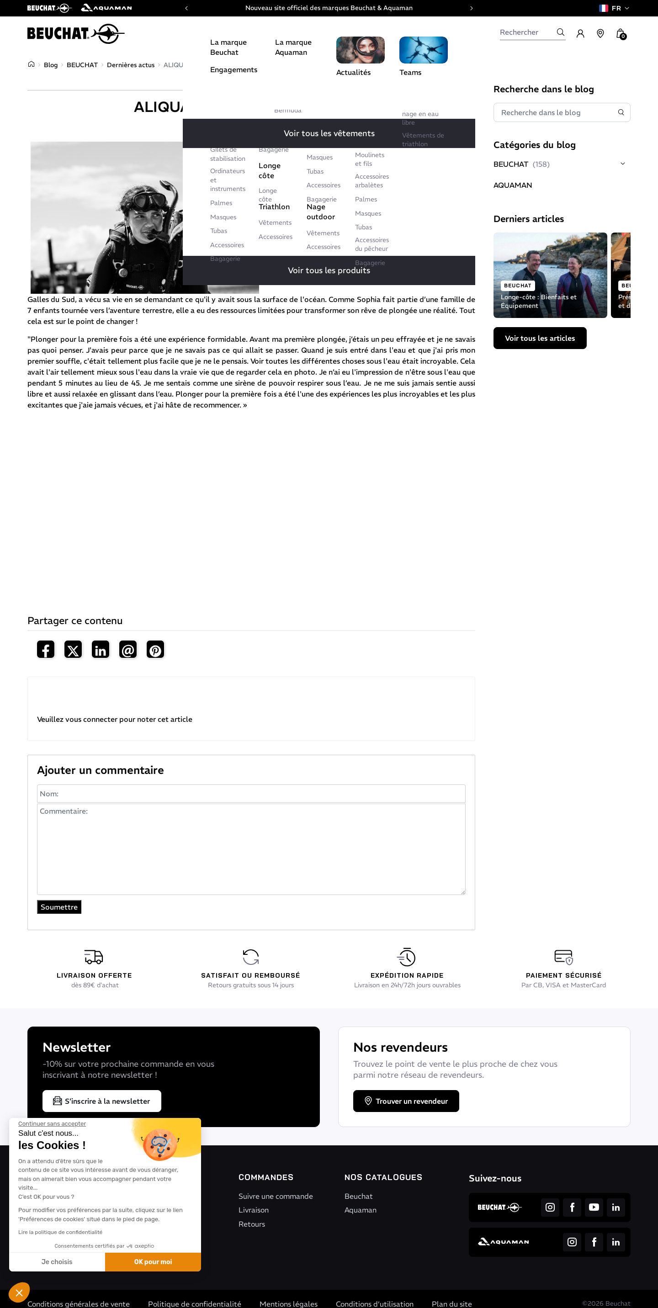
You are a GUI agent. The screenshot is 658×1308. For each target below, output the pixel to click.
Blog (51, 65)
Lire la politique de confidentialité (60, 1232)
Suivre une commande (276, 1196)
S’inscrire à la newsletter (101, 1101)
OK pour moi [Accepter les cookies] (153, 1262)
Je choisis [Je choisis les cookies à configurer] (57, 1262)
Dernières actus (130, 65)
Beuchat (359, 1196)
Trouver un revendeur (405, 1101)
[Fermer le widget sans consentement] (52, 1123)
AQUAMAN (513, 185)
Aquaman (361, 1209)
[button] (19, 1292)
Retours (252, 1224)
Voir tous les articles (540, 338)
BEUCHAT (82, 65)
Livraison (254, 1209)
